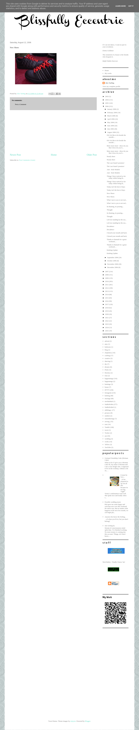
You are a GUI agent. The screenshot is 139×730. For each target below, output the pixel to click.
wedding (107, 439)
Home (54, 155)
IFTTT (107, 390)
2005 (107, 103)
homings (107, 384)
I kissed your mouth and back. (117, 233)
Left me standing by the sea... (117, 220)
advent (107, 341)
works (107, 442)
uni (106, 436)
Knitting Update (112, 250)
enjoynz (73, 721)
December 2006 (112, 267)
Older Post (92, 155)
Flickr (107, 370)
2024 (107, 327)
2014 (107, 294)
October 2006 (112, 261)
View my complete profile (111, 86)
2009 (107, 278)
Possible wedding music (113, 502)
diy (106, 364)
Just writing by (110, 526)
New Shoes (110, 193)
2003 (107, 96)
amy (106, 344)
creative (107, 358)
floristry (107, 373)
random (107, 416)
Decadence (110, 226)
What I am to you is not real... (117, 200)
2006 (107, 106)
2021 (107, 318)
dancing (107, 361)
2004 (107, 100)
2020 (107, 314)
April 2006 (111, 119)
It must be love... (123, 476)
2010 (107, 281)
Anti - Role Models (113, 170)
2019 (107, 311)
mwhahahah (109, 401)
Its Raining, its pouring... (115, 207)
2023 (107, 324)
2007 (107, 271)
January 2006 (112, 109)
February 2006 (112, 113)
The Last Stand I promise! (115, 163)
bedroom (108, 347)
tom (106, 424)
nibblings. (108, 410)
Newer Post (15, 155)
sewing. (107, 421)
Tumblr (107, 427)
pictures (107, 413)
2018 (107, 308)
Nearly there (111, 156)
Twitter (107, 433)
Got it (131, 6)
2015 (107, 298)
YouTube (108, 447)
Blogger (87, 721)
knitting (107, 396)
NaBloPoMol (109, 407)
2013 (107, 291)
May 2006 (110, 122)
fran (106, 376)
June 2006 (110, 126)
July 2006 (110, 129)
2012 (107, 288)
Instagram (108, 393)
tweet (106, 430)
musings (107, 398)
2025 (107, 331)
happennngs (109, 381)
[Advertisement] (53, 132)
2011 (107, 285)
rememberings (109, 419)
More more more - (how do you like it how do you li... (117, 147)
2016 (107, 301)
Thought (109, 210)
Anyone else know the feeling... (115, 517)
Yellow (107, 444)
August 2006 (111, 132)
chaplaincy (108, 353)
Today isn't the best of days (116, 187)
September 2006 (113, 257)
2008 (107, 275)
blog (106, 350)
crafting (107, 355)
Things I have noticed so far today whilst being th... (116, 177)
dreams (107, 367)
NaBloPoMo (109, 404)
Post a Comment (20, 104)
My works (108, 73)
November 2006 (113, 264)
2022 (107, 321)
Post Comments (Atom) (27, 160)
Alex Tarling (109, 83)
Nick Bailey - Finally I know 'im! (114, 562)
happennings (109, 378)
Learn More (120, 6)
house (107, 387)
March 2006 (111, 116)
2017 (107, 304)
